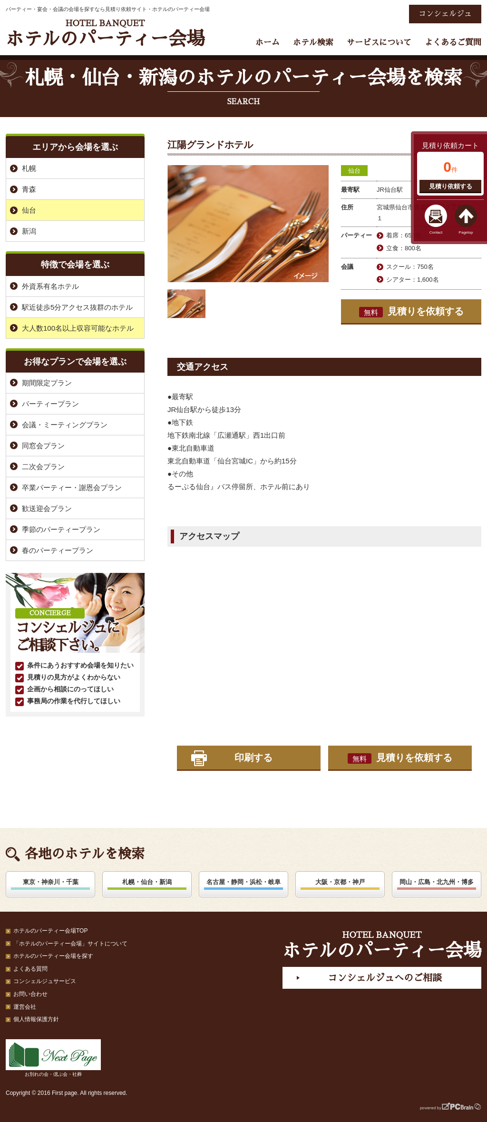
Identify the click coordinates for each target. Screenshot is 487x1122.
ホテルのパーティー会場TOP (50, 930)
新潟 (29, 231)
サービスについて (379, 43)
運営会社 (24, 1007)
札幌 (29, 168)
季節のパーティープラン (61, 529)
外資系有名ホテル (50, 286)
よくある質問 (30, 968)
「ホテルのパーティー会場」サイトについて (70, 943)
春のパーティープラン (57, 550)
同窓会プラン (43, 446)
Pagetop (466, 232)
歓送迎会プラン (47, 508)
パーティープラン (50, 404)
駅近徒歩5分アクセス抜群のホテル (77, 307)
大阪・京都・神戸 (340, 882)
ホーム (267, 43)
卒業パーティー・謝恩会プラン (72, 487)
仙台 (354, 170)
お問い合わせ (30, 994)
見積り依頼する (450, 186)
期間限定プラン (47, 383)
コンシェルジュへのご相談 (385, 978)
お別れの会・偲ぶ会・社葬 (53, 1058)
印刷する (253, 757)
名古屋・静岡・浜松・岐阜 (243, 882)
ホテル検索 (313, 43)
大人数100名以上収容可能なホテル (78, 328)
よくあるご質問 (453, 43)
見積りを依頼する (411, 311)
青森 (29, 189)
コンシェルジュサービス (44, 981)
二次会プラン (43, 467)
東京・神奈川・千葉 (50, 882)
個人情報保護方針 (36, 1019)
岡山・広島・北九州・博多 (436, 882)
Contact (436, 232)
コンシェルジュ (445, 14)
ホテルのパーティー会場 (105, 33)
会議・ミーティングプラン (64, 425)
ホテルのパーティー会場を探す (53, 956)
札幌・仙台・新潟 (147, 882)
